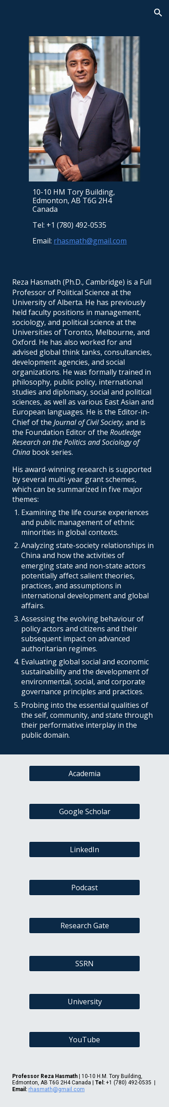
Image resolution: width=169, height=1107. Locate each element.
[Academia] (84, 773)
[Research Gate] (84, 925)
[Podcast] (84, 887)
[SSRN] (84, 963)
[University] (84, 1001)
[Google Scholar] (84, 811)
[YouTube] (84, 1039)
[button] (11, 12)
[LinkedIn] (84, 849)
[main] (84, 216)
